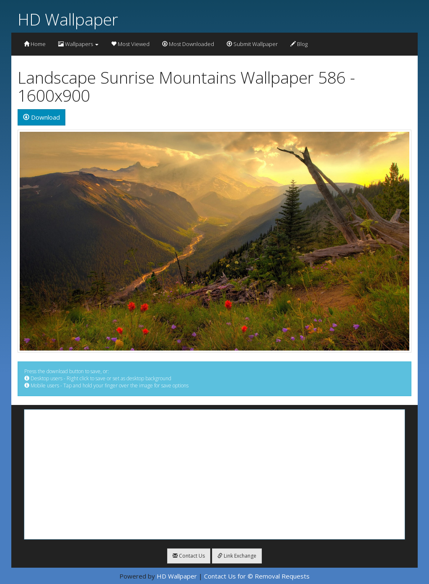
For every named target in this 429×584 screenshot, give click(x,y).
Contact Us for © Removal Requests (257, 576)
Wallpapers (78, 44)
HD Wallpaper (68, 19)
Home (35, 44)
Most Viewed (130, 44)
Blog (299, 44)
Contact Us (189, 555)
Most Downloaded (188, 44)
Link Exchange (236, 555)
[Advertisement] (214, 474)
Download (41, 117)
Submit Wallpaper (252, 44)
